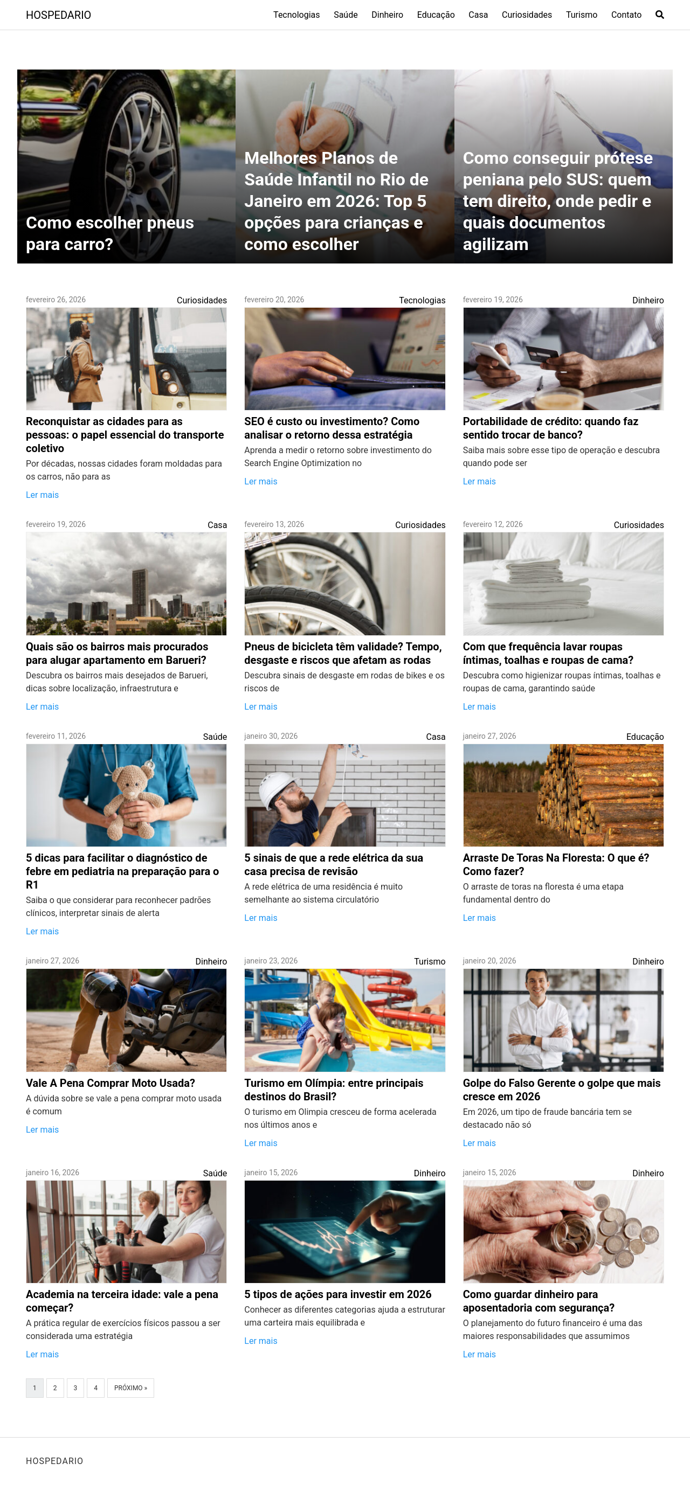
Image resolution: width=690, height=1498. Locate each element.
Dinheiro (387, 15)
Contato (626, 15)
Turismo (581, 15)
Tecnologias (296, 15)
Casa (478, 15)
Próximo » (130, 1388)
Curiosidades (527, 15)
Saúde (346, 15)
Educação (436, 15)
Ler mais (42, 495)
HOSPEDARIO (58, 15)
